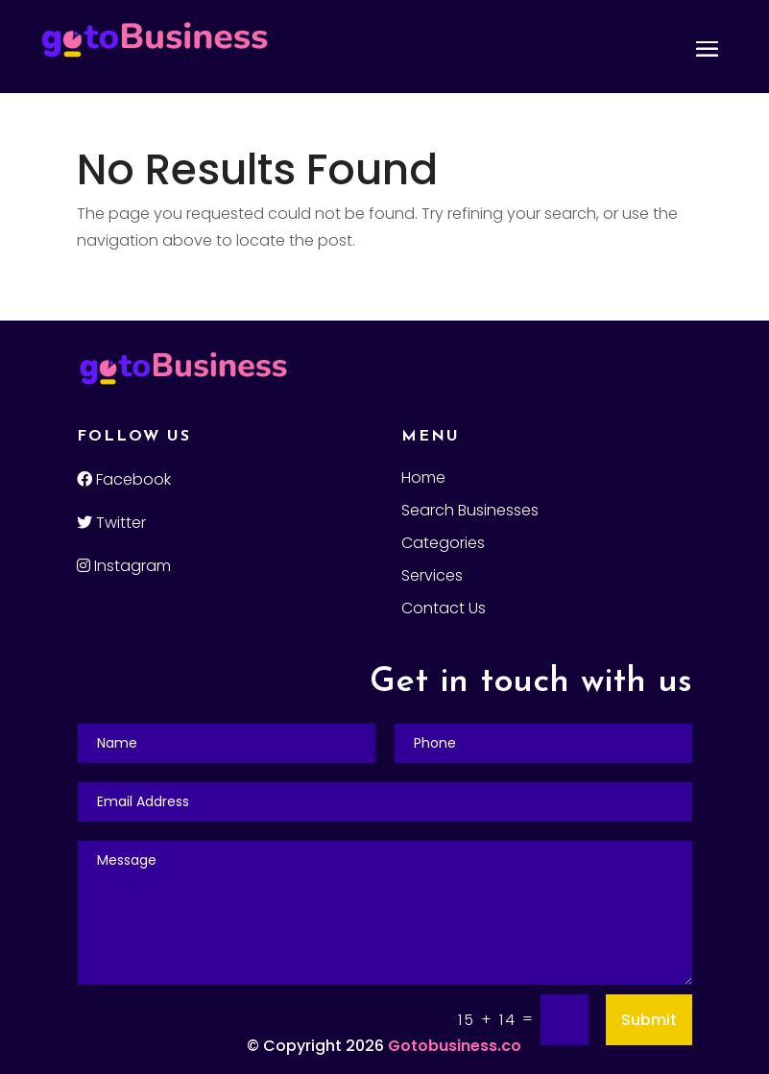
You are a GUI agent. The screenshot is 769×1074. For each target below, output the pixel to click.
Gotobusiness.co (454, 1046)
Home (423, 480)
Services (432, 577)
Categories (443, 545)
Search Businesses (470, 512)
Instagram (124, 566)
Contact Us (443, 610)
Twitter (111, 523)
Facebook (124, 479)
